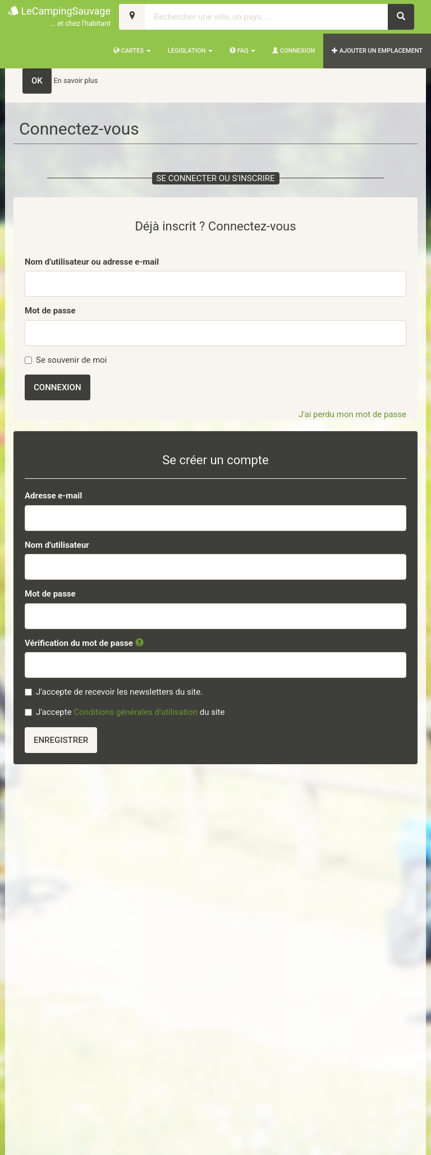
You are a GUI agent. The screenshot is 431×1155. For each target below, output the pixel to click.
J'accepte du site (124, 712)
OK (37, 81)
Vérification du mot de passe (84, 643)
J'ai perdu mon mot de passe (352, 414)
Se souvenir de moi (66, 360)
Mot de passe (50, 311)
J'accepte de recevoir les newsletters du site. (114, 692)
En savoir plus (76, 80)
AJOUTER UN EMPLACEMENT (377, 50)
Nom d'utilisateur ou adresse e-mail (92, 262)
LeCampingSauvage (59, 17)
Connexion (293, 50)
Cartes (132, 50)
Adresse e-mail (53, 496)
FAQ (242, 50)
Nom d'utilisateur (57, 545)
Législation (190, 50)
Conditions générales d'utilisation (136, 712)
